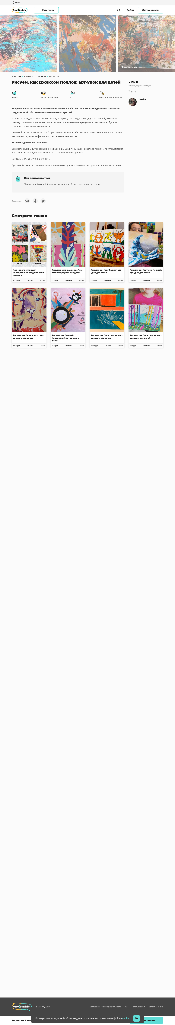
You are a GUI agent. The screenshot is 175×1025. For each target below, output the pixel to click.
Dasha (142, 99)
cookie (125, 1018)
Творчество (54, 76)
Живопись (28, 76)
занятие (132, 85)
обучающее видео (143, 85)
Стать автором (150, 10)
